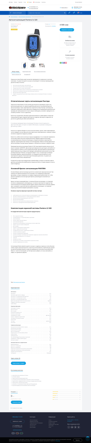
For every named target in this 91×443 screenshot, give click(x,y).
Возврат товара (52, 422)
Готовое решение (70, 55)
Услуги (50, 420)
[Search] (65, 13)
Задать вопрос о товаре (18, 363)
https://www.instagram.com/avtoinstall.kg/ (68, 427)
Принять (78, 440)
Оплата (15, 2)
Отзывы (29, 2)
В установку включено (40, 71)
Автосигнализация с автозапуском (25, 16)
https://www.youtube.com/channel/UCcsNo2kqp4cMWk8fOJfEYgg (72, 427)
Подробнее (57, 440)
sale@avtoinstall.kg (17, 429)
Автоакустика (32, 425)
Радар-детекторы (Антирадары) (36, 422)
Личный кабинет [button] (78, 2)
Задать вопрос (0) (16, 74)
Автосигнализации (14, 16)
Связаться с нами (17, 421)
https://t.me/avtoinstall (75, 427)
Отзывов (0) (27, 74)
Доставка (11, 2)
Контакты (44, 2)
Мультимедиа (33, 427)
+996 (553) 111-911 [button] (78, 7)
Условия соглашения (53, 421)
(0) (49, 24)
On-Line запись (36, 2)
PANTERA (54, 26)
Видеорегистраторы (34, 421)
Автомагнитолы (33, 424)
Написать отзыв (16, 402)
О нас (25, 2)
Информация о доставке (54, 424)
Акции (50, 427)
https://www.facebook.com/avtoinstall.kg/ (78, 427)
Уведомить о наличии (67, 29)
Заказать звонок (77, 8)
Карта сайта (51, 425)
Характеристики (26, 71)
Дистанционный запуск (19, 282)
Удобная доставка (70, 40)
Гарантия (20, 2)
